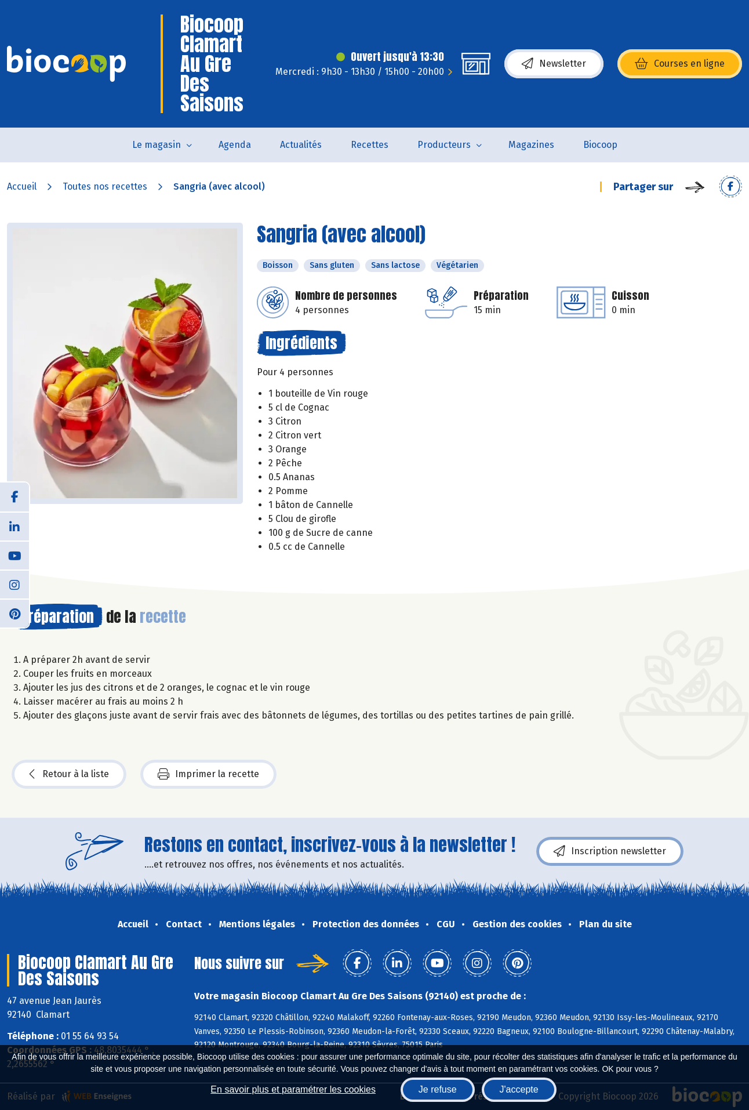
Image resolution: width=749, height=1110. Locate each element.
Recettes (369, 144)
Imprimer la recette (208, 774)
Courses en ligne (680, 64)
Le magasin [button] (156, 144)
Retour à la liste (69, 774)
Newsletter (554, 64)
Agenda (235, 144)
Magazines (531, 144)
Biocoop (600, 144)
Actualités (301, 144)
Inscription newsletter (610, 851)
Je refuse (438, 1089)
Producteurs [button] (444, 144)
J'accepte (519, 1089)
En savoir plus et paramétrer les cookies (293, 1089)
